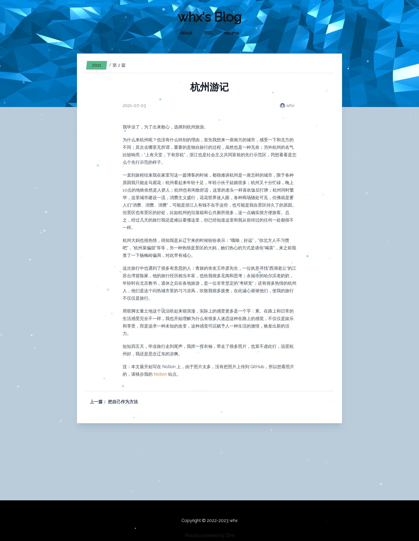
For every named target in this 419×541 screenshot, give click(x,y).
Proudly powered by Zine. (209, 535)
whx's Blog (210, 17)
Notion (160, 374)
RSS (208, 33)
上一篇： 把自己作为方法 (114, 401)
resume (231, 33)
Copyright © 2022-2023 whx (209, 520)
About (186, 33)
